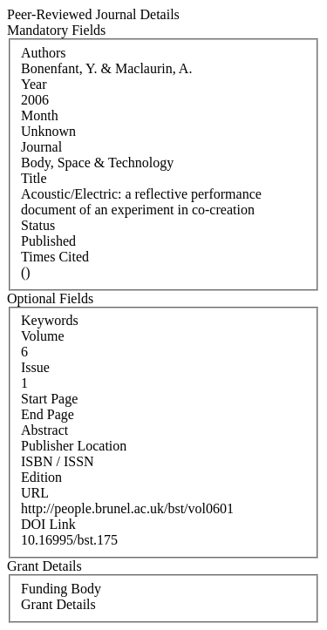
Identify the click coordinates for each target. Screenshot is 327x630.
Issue (35, 367)
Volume (42, 336)
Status (38, 225)
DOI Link (48, 524)
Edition (41, 477)
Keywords (49, 320)
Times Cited (55, 256)
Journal (41, 146)
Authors (43, 52)
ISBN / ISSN (57, 461)
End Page (47, 414)
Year (33, 84)
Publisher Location (73, 445)
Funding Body (61, 588)
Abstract (44, 430)
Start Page (49, 398)
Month (39, 115)
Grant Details (58, 604)
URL (35, 492)
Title (34, 178)
